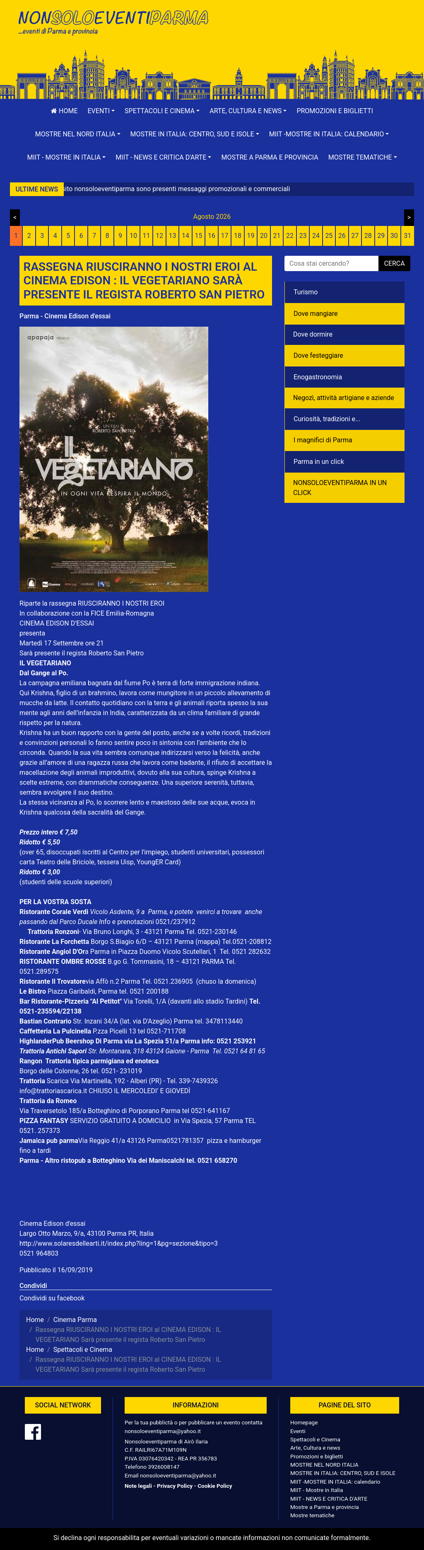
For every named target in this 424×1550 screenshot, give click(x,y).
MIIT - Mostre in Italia (316, 1490)
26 (342, 236)
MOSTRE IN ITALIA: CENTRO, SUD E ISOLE (342, 1473)
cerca (394, 263)
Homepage (304, 1422)
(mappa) (208, 942)
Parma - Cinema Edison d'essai (65, 316)
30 (394, 236)
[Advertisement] (311, 33)
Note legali (138, 1485)
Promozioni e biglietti (334, 111)
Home (64, 111)
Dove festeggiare (318, 355)
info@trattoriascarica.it (53, 1091)
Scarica (58, 1081)
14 (185, 236)
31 (407, 236)
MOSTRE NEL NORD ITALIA (324, 1464)
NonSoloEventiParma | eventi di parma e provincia (112, 24)
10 (133, 236)
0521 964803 (38, 1253)
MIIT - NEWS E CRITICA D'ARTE (328, 1498)
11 (146, 236)
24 (316, 236)
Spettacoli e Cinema (315, 1439)
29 (381, 236)
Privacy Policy (175, 1485)
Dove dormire (312, 334)
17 (225, 236)
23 (302, 236)
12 (159, 236)
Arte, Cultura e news (315, 1447)
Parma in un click (319, 462)
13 (172, 236)
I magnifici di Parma (323, 440)
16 (211, 236)
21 (276, 236)
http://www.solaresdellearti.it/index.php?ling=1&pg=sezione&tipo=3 (118, 1243)
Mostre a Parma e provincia (269, 157)
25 (328, 236)
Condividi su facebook (51, 1298)
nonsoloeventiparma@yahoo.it (163, 1431)
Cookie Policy (215, 1485)
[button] (101, 111)
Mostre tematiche (312, 1515)
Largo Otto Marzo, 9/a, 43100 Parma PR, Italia (86, 1233)
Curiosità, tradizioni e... (327, 419)
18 (237, 236)
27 (355, 236)
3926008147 (163, 1466)
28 (368, 236)
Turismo (306, 292)
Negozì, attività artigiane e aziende (343, 398)
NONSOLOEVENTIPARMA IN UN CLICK (340, 488)
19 (250, 236)
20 (263, 236)
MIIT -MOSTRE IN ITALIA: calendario (335, 1481)
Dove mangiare (316, 314)
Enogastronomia (318, 377)
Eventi (298, 1431)
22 (290, 236)
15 (198, 236)
